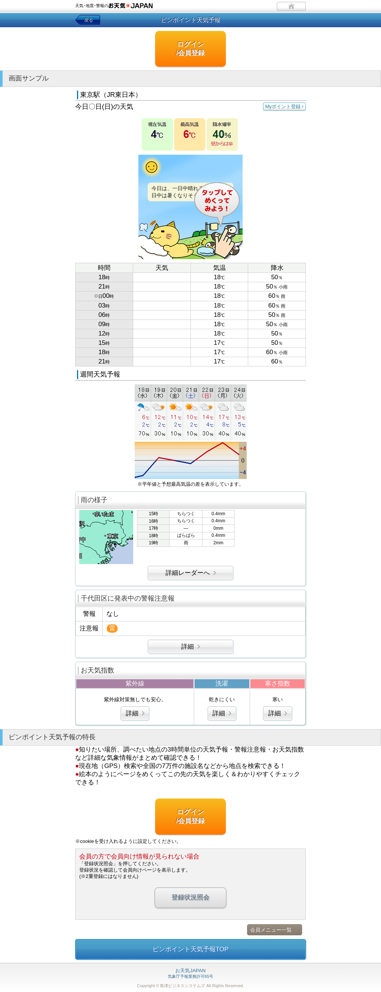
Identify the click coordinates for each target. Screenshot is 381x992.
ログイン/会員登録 (190, 49)
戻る (88, 20)
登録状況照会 (190, 897)
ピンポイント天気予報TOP (191, 949)
